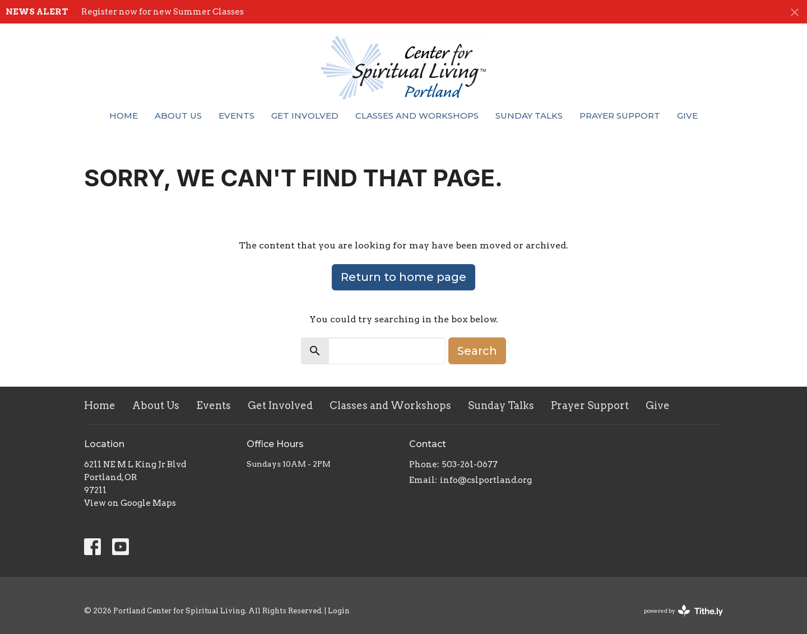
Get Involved (304, 115)
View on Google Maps (130, 503)
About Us (178, 115)
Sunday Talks (529, 115)
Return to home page (403, 277)
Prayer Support (619, 115)
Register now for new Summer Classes (162, 12)
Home (123, 115)
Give (687, 115)
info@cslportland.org (486, 480)
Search (477, 351)
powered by (683, 610)
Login (339, 611)
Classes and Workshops (417, 115)
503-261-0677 (470, 464)
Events (236, 115)
